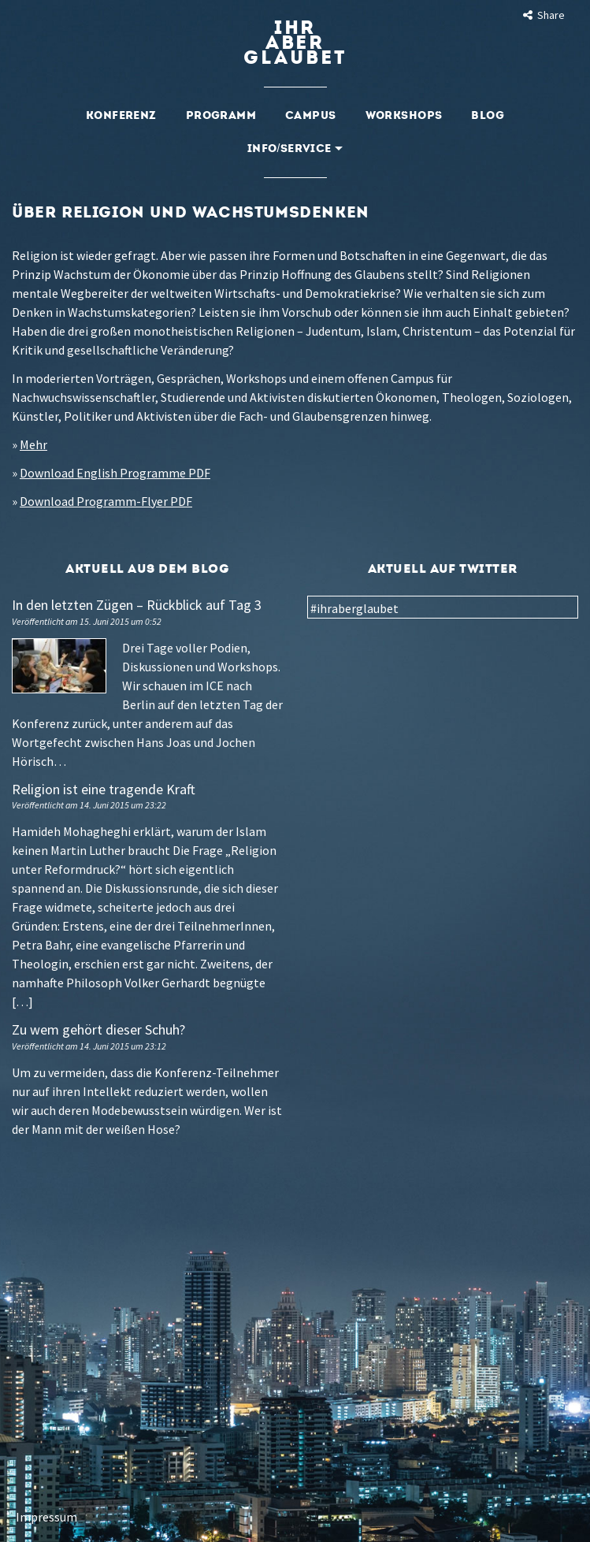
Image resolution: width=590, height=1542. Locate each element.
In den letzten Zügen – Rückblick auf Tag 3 (137, 605)
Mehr (33, 444)
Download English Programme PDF (115, 473)
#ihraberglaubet (354, 608)
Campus (310, 115)
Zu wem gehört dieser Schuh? (98, 1029)
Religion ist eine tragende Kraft (103, 789)
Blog (487, 115)
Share (543, 15)
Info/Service (295, 148)
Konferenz (121, 115)
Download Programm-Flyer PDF (106, 501)
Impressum (46, 1517)
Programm (221, 115)
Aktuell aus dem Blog (147, 568)
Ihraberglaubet (294, 42)
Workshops (404, 115)
